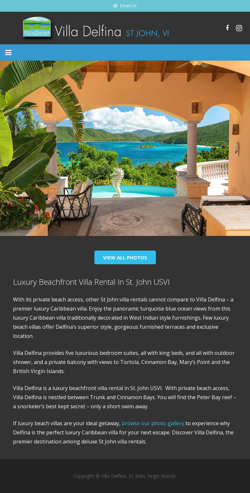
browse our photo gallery (152, 423)
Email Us (128, 5)
